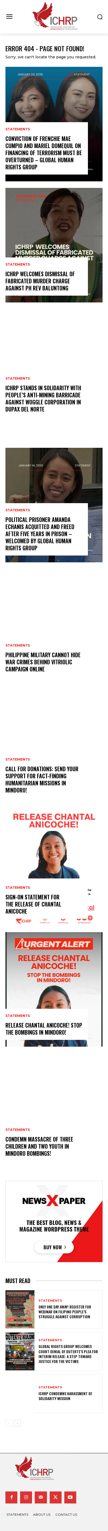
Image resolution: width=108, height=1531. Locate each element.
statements (17, 129)
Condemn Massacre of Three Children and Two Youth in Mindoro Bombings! (39, 1146)
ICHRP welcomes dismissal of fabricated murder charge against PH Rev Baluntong (40, 281)
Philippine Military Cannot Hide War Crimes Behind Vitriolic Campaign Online (43, 662)
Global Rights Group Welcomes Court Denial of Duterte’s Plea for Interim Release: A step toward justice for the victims (68, 1353)
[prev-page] (8, 1423)
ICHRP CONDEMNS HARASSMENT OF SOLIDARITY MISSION (65, 1396)
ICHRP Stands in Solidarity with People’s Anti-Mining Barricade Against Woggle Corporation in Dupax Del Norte (43, 398)
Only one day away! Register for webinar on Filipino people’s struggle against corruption (65, 1311)
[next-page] (17, 1423)
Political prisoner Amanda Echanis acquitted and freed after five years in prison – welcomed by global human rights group (39, 533)
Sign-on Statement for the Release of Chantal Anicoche (33, 904)
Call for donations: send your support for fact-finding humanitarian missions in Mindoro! (41, 779)
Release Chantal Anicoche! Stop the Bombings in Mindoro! (43, 1028)
